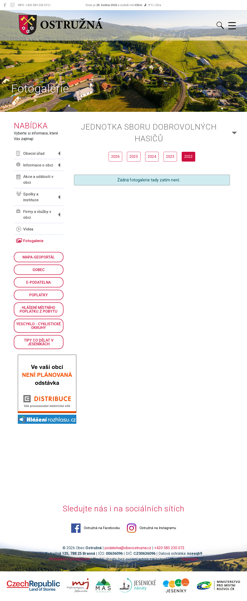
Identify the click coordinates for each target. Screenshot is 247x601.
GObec (39, 270)
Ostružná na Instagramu (151, 528)
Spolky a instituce (27, 197)
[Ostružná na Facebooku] (5, 5)
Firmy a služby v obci (33, 214)
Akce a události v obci (34, 179)
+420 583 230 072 (169, 548)
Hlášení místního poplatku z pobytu (38, 309)
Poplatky (38, 295)
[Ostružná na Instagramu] (12, 5)
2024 (152, 156)
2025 (133, 156)
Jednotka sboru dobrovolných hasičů (149, 132)
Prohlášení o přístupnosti (69, 559)
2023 (170, 156)
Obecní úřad (30, 153)
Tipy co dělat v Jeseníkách (38, 342)
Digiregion (189, 559)
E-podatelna (38, 282)
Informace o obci (34, 165)
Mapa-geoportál (38, 257)
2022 (188, 156)
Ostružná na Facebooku (95, 528)
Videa (24, 229)
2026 (115, 156)
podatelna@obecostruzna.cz (128, 548)
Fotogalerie (29, 240)
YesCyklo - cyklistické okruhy (38, 326)
